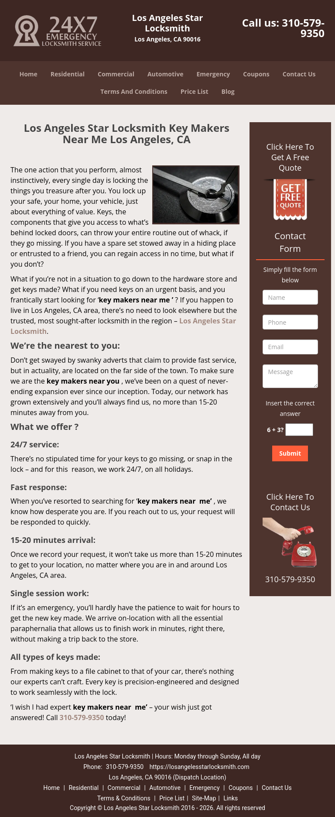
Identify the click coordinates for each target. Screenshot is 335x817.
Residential (68, 74)
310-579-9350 (303, 27)
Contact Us (299, 74)
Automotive (165, 74)
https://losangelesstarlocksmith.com (200, 766)
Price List (195, 91)
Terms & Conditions (123, 798)
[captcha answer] (299, 429)
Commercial (116, 74)
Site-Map (204, 798)
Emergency (213, 74)
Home (28, 74)
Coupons (256, 74)
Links (230, 798)
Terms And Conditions (134, 91)
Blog (228, 91)
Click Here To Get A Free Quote (290, 157)
